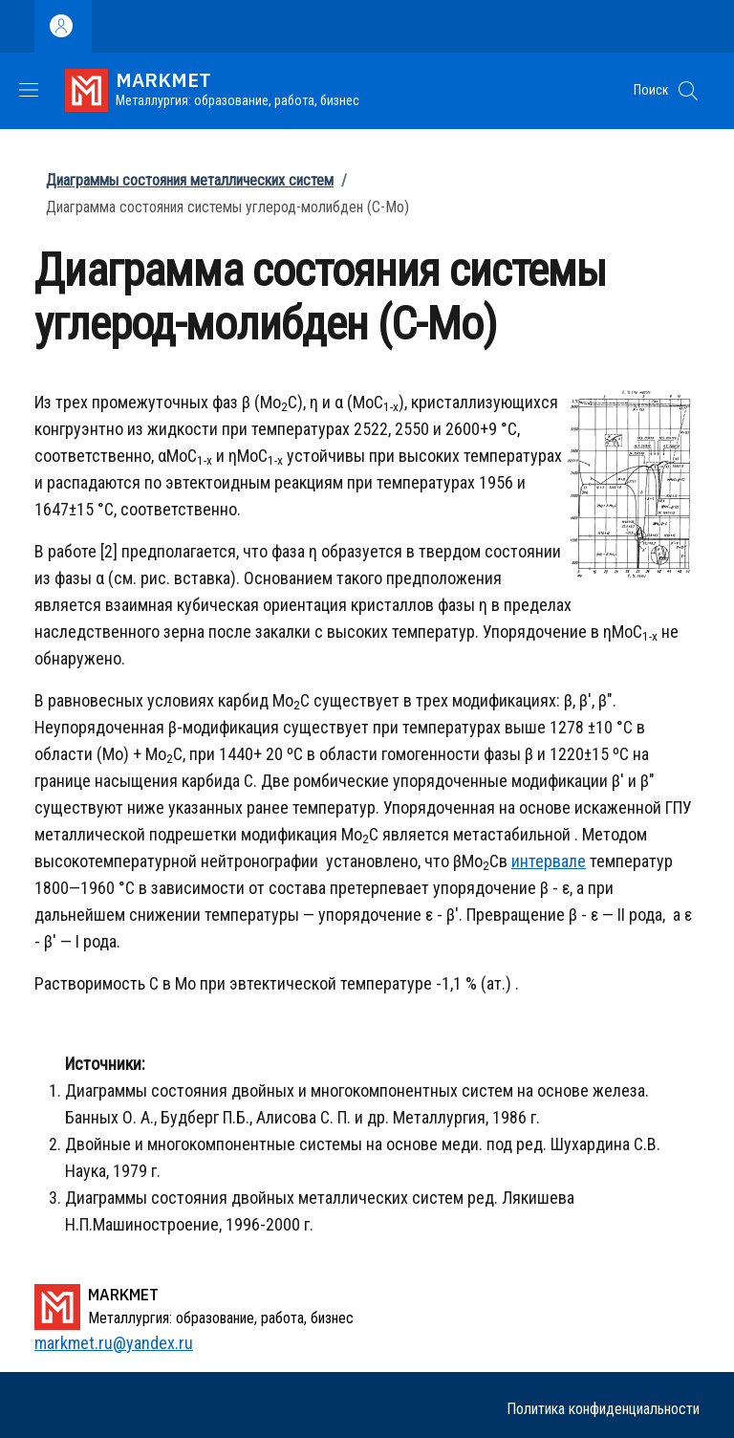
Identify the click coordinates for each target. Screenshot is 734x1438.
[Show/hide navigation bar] (28, 89)
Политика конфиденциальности (603, 1409)
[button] (688, 90)
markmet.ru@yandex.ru (113, 1343)
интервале (548, 861)
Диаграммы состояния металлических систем (190, 180)
